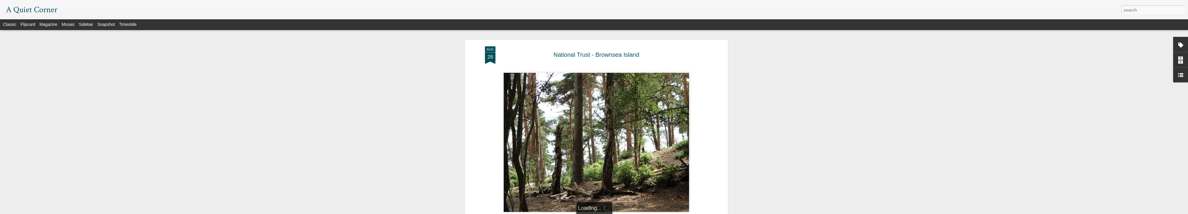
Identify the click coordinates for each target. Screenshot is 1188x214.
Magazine (49, 24)
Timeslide (128, 24)
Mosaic (68, 24)
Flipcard (27, 24)
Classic (9, 24)
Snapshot (106, 24)
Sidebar (86, 24)
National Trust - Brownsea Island (596, 54)
